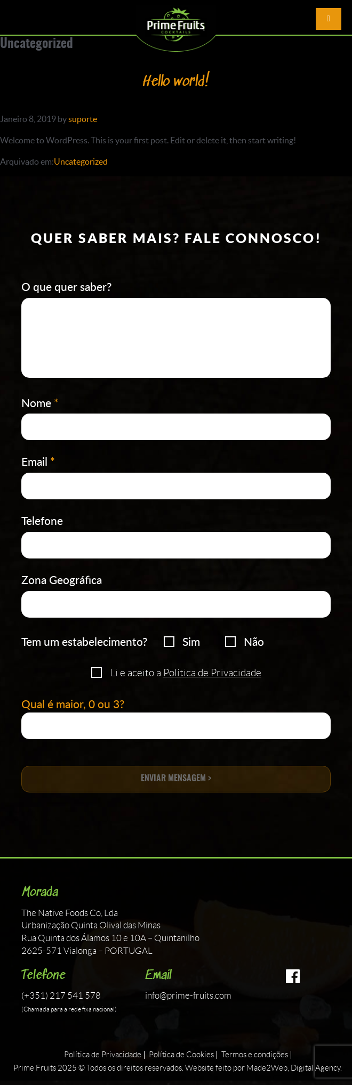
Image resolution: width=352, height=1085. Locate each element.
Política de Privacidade (212, 672)
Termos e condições (254, 1055)
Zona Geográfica (61, 579)
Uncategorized (81, 161)
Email (38, 461)
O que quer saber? (66, 286)
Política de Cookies (181, 1055)
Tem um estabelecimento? (84, 641)
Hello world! (176, 82)
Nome (40, 402)
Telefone (42, 520)
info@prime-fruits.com (188, 996)
